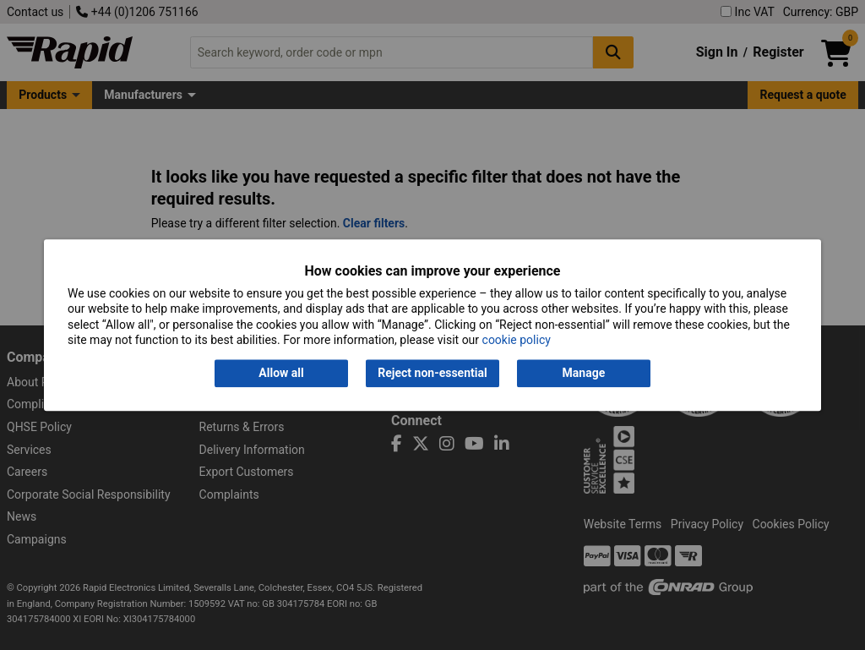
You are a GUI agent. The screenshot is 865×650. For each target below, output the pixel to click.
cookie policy (516, 340)
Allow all (280, 373)
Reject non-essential (432, 373)
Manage (584, 373)
